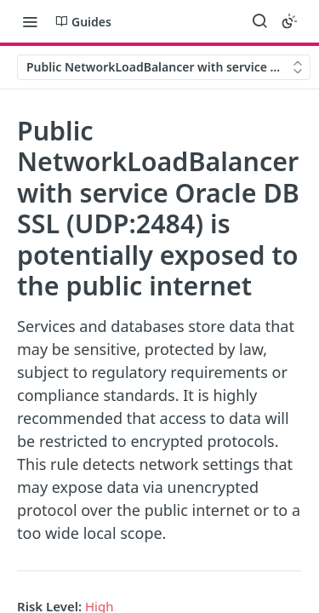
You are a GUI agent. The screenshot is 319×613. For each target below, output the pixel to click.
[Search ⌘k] (259, 21)
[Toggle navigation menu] (30, 21)
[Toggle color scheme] (289, 21)
